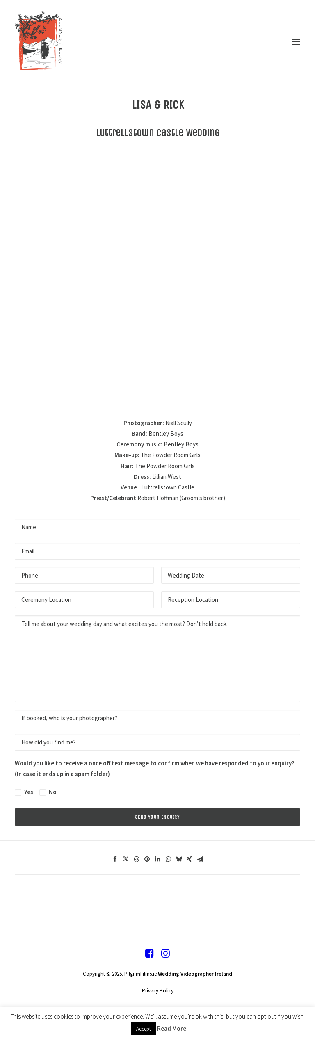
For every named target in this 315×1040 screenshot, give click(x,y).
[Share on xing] (189, 859)
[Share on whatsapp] (168, 859)
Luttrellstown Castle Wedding (157, 133)
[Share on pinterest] (147, 859)
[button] (296, 42)
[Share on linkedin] (157, 859)
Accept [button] (143, 1028)
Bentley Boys (165, 433)
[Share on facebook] (115, 859)
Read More (171, 1028)
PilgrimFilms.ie (140, 973)
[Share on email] (200, 859)
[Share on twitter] (125, 859)
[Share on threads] (136, 859)
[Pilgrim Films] (157, 42)
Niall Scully (178, 423)
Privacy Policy (157, 990)
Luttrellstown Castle (167, 487)
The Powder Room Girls (171, 455)
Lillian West (166, 476)
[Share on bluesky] (179, 859)
